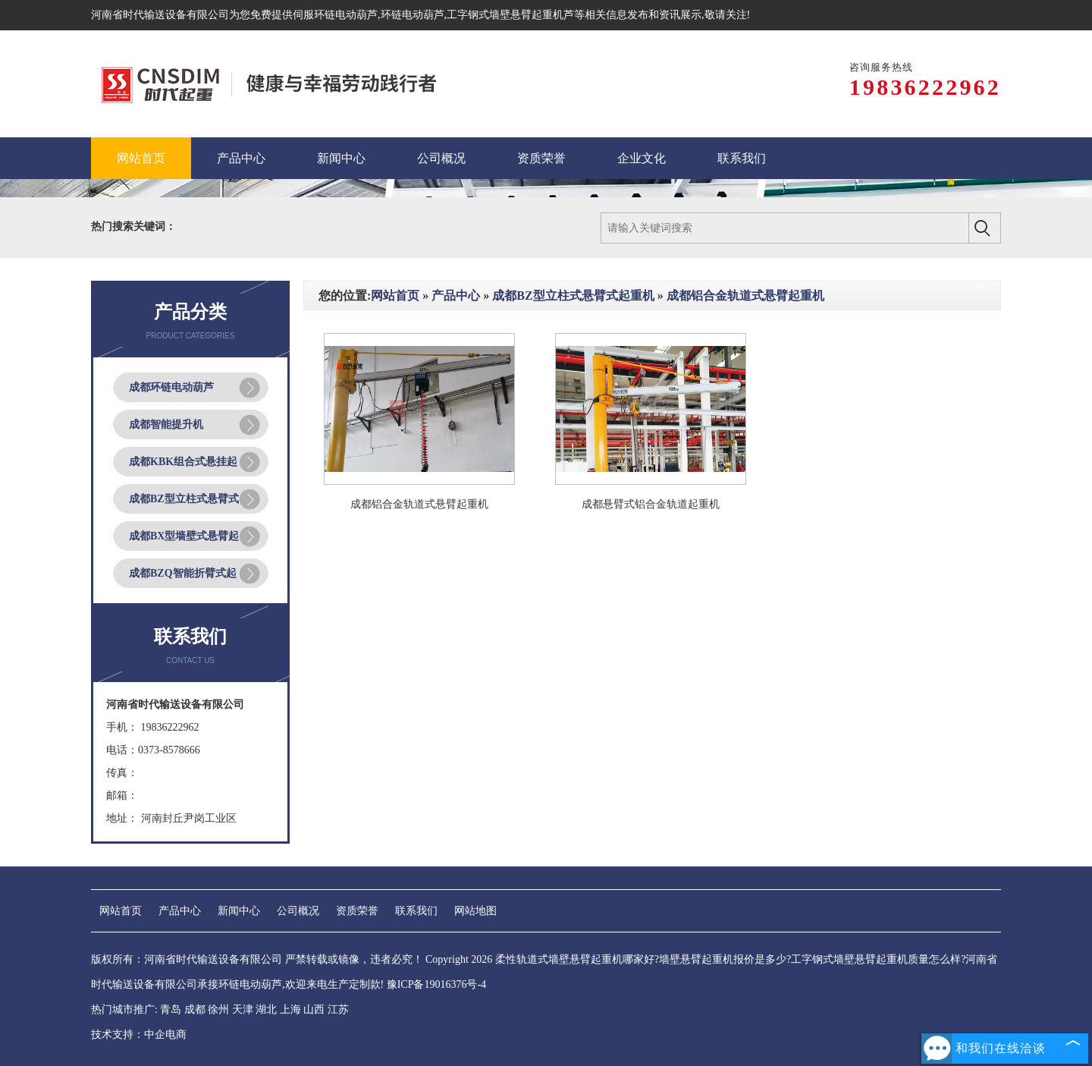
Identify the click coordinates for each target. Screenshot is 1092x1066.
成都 (195, 1009)
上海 (290, 1009)
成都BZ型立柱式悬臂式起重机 (573, 295)
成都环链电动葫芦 (171, 387)
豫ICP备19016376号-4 (436, 984)
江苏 (338, 1009)
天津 (242, 1009)
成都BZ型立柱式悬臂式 (184, 499)
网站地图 (475, 911)
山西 (314, 1009)
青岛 (170, 1009)
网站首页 (395, 295)
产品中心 (455, 295)
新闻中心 (239, 911)
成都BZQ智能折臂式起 (183, 573)
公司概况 (298, 911)
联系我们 (416, 911)
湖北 (266, 1009)
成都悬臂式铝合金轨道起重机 (651, 504)
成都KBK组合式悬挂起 (183, 461)
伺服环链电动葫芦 (335, 14)
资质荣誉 (357, 911)
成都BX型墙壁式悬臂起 (184, 536)
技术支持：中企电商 (139, 1034)
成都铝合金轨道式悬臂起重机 (745, 295)
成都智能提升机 (166, 424)
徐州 (218, 1009)
